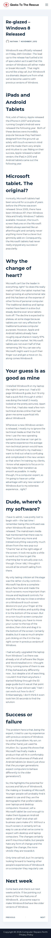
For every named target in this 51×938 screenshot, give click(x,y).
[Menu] (46, 4)
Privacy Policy (26, 934)
